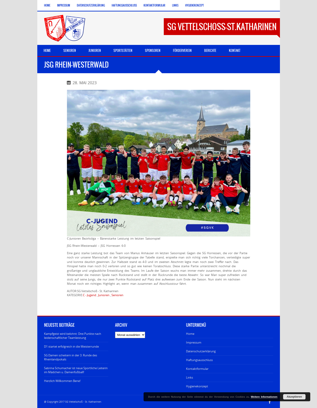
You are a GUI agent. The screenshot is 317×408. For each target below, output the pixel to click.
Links (175, 5)
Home (47, 5)
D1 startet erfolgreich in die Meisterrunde (71, 346)
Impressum (63, 5)
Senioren (117, 295)
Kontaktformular (154, 5)
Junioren (103, 295)
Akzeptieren (294, 396)
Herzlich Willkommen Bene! (62, 381)
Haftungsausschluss (124, 5)
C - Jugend (89, 295)
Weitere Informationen (264, 396)
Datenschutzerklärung (91, 5)
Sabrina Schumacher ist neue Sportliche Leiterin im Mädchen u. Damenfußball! (76, 370)
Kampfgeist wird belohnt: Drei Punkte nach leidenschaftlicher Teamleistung (72, 336)
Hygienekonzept (194, 5)
